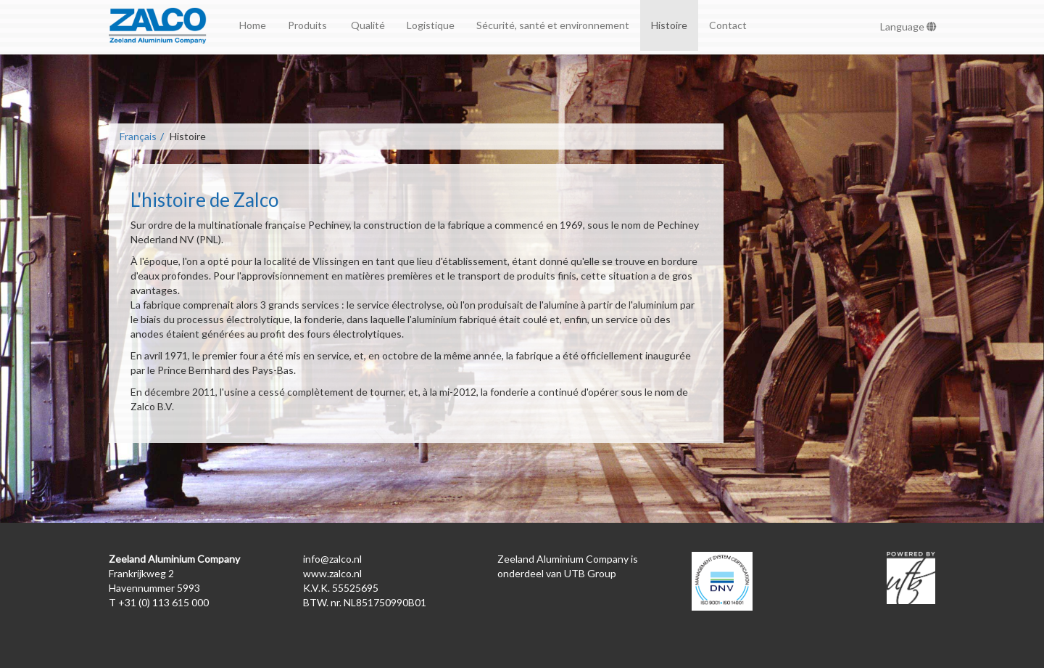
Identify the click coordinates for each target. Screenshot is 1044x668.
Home (252, 25)
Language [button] (908, 26)
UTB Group (590, 573)
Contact (728, 25)
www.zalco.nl (332, 573)
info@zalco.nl (332, 559)
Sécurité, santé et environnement (552, 25)
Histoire (669, 25)
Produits (308, 25)
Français (138, 136)
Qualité (368, 25)
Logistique (431, 25)
